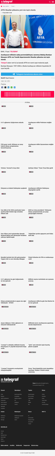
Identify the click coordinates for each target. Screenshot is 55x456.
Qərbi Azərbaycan (5, 398)
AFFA (8, 81)
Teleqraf (4, 63)
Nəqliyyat (17, 402)
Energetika (17, 396)
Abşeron (3, 441)
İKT (15, 400)
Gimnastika (30, 417)
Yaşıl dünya (30, 398)
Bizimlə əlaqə (34, 445)
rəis (5, 81)
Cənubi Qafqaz (45, 404)
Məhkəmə (3, 415)
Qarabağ (3, 406)
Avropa (43, 402)
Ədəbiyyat (17, 417)
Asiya (43, 398)
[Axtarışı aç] (50, 2)
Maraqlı (2, 419)
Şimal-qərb (3, 437)
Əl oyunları (30, 421)
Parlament (3, 400)
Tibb (29, 400)
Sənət (16, 419)
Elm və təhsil (31, 396)
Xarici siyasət (4, 402)
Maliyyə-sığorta (18, 398)
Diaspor (2, 396)
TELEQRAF (14, 51)
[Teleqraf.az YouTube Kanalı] (27, 94)
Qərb (2, 433)
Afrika (43, 394)
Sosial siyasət (31, 394)
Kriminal (3, 417)
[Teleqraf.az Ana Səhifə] (6, 1)
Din (29, 404)
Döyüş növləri (31, 419)
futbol (2, 81)
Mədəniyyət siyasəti (19, 415)
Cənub (2, 431)
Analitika (3, 408)
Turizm (16, 404)
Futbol (29, 423)
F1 (28, 415)
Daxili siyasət (4, 404)
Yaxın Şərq (44, 400)
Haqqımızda (27, 445)
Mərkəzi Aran (4, 435)
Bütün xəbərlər (4, 445)
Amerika (44, 396)
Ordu (2, 394)
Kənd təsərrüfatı (18, 394)
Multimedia (19, 445)
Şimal (2, 439)
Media (29, 402)
